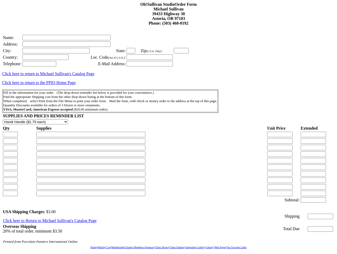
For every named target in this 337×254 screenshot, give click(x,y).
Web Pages (220, 247)
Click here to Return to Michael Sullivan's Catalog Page (49, 220)
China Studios (176, 247)
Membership (118, 247)
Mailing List (104, 247)
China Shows (162, 247)
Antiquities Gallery (195, 247)
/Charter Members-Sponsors (139, 247)
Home (93, 247)
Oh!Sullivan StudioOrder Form (168, 4)
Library (210, 247)
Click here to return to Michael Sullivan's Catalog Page (48, 73)
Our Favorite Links (236, 247)
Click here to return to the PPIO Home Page (39, 82)
